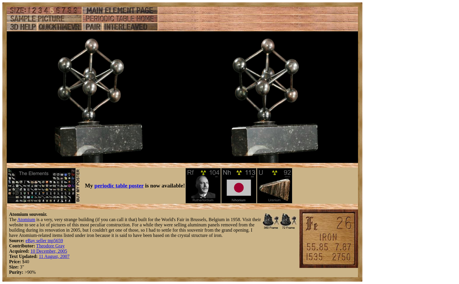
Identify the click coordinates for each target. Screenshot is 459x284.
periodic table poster (119, 186)
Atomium (26, 219)
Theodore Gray (50, 245)
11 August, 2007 (54, 256)
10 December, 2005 (48, 251)
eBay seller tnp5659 (44, 240)
